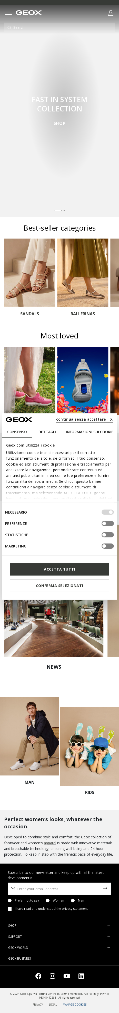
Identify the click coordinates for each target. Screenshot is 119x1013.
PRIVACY (38, 1004)
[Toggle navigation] (8, 12)
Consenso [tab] (17, 431)
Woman (58, 900)
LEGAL (53, 1004)
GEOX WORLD (18, 947)
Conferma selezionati (59, 585)
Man (81, 900)
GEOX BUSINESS (19, 958)
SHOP (60, 123)
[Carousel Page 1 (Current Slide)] (58, 210)
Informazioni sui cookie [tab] (89, 431)
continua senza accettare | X (84, 419)
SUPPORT (15, 936)
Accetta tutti (59, 569)
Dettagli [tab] (47, 431)
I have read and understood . (51, 909)
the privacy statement (72, 908)
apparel (50, 842)
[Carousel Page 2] (64, 210)
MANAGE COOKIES (74, 1004)
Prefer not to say (27, 900)
